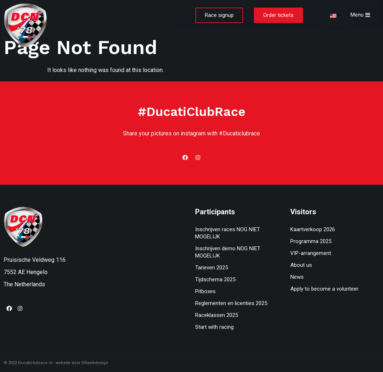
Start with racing (214, 327)
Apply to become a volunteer (324, 289)
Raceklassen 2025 (216, 315)
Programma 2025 (310, 241)
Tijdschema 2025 (215, 279)
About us (301, 265)
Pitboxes (205, 291)
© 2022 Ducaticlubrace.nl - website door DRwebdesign (56, 362)
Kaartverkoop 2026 (312, 229)
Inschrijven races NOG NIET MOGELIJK (227, 233)
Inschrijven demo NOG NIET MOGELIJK (227, 252)
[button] (219, 15)
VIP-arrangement (310, 253)
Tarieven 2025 (211, 267)
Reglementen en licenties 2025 (231, 303)
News (297, 277)
